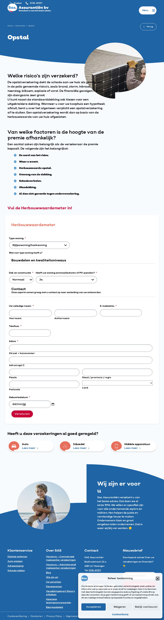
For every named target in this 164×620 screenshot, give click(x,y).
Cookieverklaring (120, 614)
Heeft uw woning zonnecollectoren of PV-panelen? (66, 272)
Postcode (14, 389)
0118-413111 (34, 3)
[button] (157, 578)
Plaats (13, 377)
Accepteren (93, 607)
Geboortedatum (19, 397)
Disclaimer (37, 616)
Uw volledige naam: (21, 306)
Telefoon (15, 326)
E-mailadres (108, 306)
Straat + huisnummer (22, 353)
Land (85, 387)
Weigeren (120, 607)
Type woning (17, 238)
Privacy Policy (54, 616)
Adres (13, 341)
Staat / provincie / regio (96, 377)
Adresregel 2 (17, 365)
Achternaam (62, 318)
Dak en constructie (21, 272)
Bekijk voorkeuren (146, 607)
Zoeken (15, 3)
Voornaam (15, 318)
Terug (148, 26)
